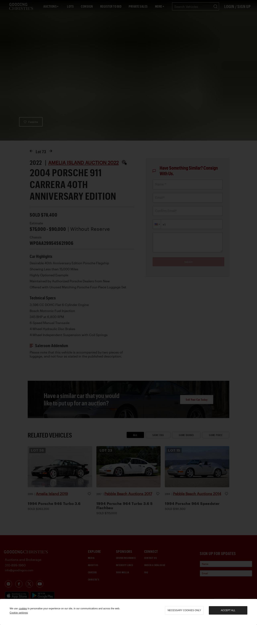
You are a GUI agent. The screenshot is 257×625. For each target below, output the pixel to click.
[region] (128, 612)
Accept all (228, 610)
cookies (23, 608)
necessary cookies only (184, 610)
